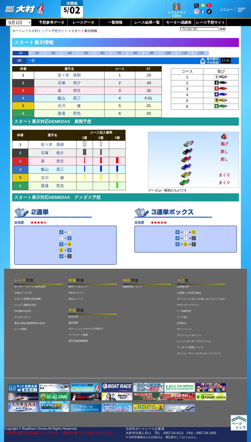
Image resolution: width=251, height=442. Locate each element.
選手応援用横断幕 (78, 340)
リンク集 (182, 317)
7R (119, 53)
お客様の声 (183, 286)
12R (201, 53)
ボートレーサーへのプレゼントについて (199, 353)
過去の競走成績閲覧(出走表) (29, 323)
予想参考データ (51, 22)
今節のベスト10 (22, 292)
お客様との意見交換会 (189, 292)
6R (102, 53)
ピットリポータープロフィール (194, 341)
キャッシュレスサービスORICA (85, 328)
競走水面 (73, 316)
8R (135, 53)
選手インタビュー (78, 286)
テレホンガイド (22, 317)
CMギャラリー (76, 292)
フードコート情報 (78, 334)
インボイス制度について (190, 347)
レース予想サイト (210, 22)
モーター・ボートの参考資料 (30, 286)
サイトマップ (184, 329)
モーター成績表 (178, 22)
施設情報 (73, 322)
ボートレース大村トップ (30, 31)
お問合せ (182, 323)
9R (152, 53)
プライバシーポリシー (189, 335)
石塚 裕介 (69, 83)
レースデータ (83, 22)
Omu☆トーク (75, 298)
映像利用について (132, 286)
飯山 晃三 (69, 98)
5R (86, 53)
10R (168, 53)
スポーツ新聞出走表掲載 (27, 298)
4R (70, 53)
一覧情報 (115, 22)
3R (53, 53)
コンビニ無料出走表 (25, 304)
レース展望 (20, 329)
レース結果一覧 (147, 22)
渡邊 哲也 (69, 113)
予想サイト (59, 31)
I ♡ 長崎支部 (184, 311)
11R (184, 53)
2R (37, 53)
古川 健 (69, 106)
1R (20, 53)
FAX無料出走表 (22, 311)
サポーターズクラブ (188, 304)
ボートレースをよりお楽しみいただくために (201, 298)
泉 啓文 (69, 90)
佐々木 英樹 (69, 75)
